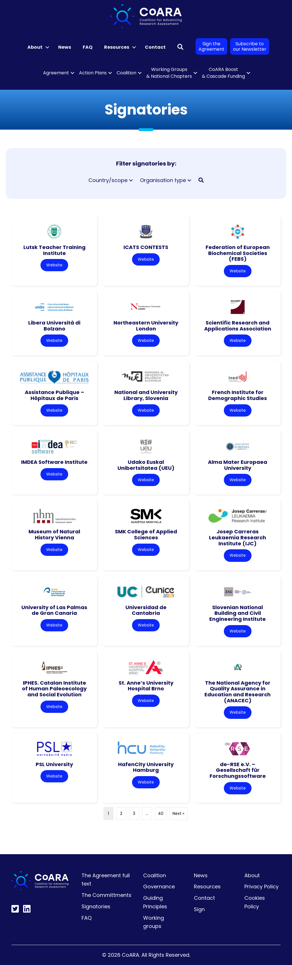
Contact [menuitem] (155, 47)
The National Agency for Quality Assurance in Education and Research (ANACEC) (237, 691)
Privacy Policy (261, 886)
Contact (204, 897)
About (252, 875)
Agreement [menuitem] (56, 73)
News (201, 875)
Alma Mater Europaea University (237, 465)
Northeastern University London (145, 325)
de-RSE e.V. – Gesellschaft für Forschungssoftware (238, 770)
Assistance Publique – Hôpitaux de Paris (54, 395)
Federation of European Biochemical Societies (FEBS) (238, 253)
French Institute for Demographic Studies (237, 395)
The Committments (106, 895)
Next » (178, 813)
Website (54, 265)
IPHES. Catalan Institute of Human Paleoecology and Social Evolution (54, 688)
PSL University (54, 764)
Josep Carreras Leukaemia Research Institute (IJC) (237, 537)
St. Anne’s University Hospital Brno (146, 685)
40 (160, 813)
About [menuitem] (34, 47)
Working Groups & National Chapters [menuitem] (169, 72)
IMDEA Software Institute (54, 462)
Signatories (96, 906)
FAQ (87, 917)
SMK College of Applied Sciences (146, 534)
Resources (207, 886)
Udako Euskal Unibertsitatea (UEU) (146, 465)
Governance (159, 886)
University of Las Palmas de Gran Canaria (54, 610)
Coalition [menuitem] (126, 73)
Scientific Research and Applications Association (237, 325)
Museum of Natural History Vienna (54, 534)
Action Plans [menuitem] (93, 73)
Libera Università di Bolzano (54, 325)
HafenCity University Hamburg (146, 767)
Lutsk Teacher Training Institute (54, 250)
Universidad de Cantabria (146, 610)
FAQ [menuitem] (87, 47)
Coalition (154, 875)
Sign (199, 909)
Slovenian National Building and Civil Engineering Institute (237, 613)
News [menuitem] (64, 47)
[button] (47, 47)
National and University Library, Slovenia (146, 395)
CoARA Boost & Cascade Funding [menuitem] (223, 72)
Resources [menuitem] (116, 47)
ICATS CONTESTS (145, 247)
